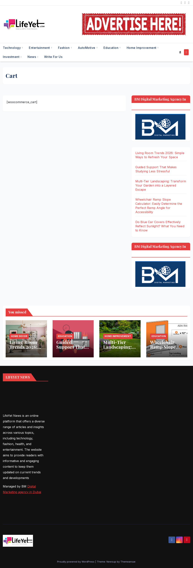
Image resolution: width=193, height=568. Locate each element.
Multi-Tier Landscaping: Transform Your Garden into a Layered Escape (160, 185)
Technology (12, 48)
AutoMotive (87, 48)
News (32, 57)
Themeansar (127, 561)
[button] (180, 52)
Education (111, 48)
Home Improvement (142, 48)
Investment (11, 57)
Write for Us (53, 57)
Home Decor (19, 336)
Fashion (64, 48)
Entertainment (40, 48)
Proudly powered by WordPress (76, 561)
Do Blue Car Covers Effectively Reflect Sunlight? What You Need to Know (159, 226)
